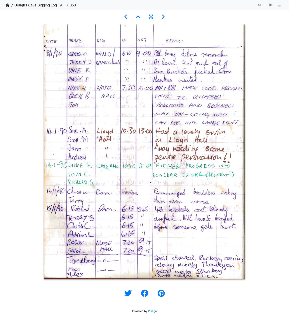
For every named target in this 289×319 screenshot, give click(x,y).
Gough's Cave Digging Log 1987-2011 (39, 5)
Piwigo (152, 311)
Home (8, 5)
